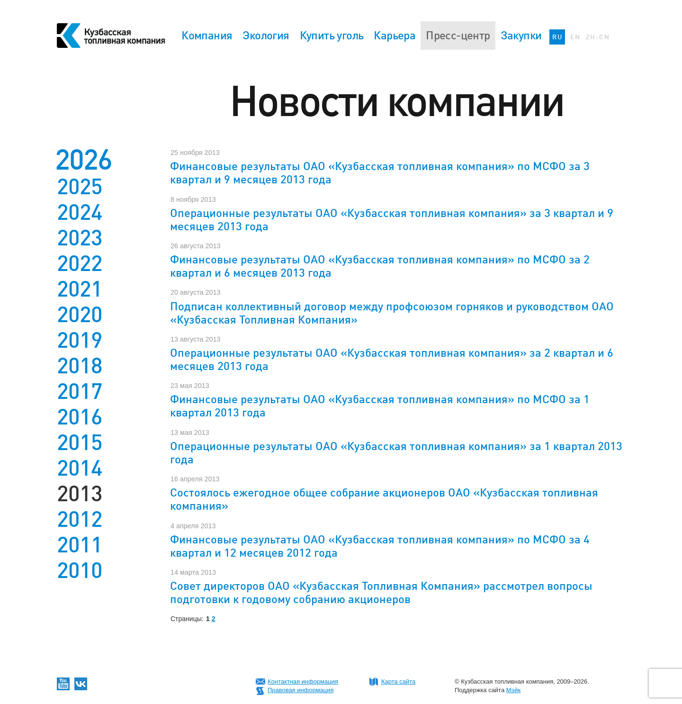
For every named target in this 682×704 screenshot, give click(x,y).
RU (557, 37)
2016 (79, 417)
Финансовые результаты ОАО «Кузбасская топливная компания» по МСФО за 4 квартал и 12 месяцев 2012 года (380, 546)
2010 (79, 570)
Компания (206, 35)
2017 (79, 391)
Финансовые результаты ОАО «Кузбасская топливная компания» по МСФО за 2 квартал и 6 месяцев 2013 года (380, 266)
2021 (79, 289)
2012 (79, 519)
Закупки (521, 35)
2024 (79, 212)
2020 (79, 314)
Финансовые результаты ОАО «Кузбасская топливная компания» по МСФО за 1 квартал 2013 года (380, 405)
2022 (79, 263)
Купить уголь (332, 35)
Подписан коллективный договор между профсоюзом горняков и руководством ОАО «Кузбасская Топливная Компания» (392, 312)
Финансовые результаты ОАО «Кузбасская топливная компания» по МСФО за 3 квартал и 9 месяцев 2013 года (380, 172)
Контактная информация (303, 681)
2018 (79, 366)
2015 (79, 442)
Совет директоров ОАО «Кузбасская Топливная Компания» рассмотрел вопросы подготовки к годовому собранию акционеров (381, 592)
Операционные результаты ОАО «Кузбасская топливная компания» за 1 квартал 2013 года (396, 452)
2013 (79, 493)
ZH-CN (598, 37)
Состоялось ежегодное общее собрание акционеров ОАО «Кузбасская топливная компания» (384, 499)
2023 (79, 238)
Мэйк (513, 690)
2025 (79, 186)
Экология (265, 35)
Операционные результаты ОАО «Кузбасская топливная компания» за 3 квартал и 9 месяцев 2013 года (391, 219)
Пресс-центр (458, 35)
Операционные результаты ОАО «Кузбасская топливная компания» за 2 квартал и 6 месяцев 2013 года (391, 359)
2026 (83, 159)
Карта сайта (398, 681)
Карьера (394, 35)
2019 (79, 340)
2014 (79, 468)
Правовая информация (300, 690)
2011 (79, 545)
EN (575, 37)
